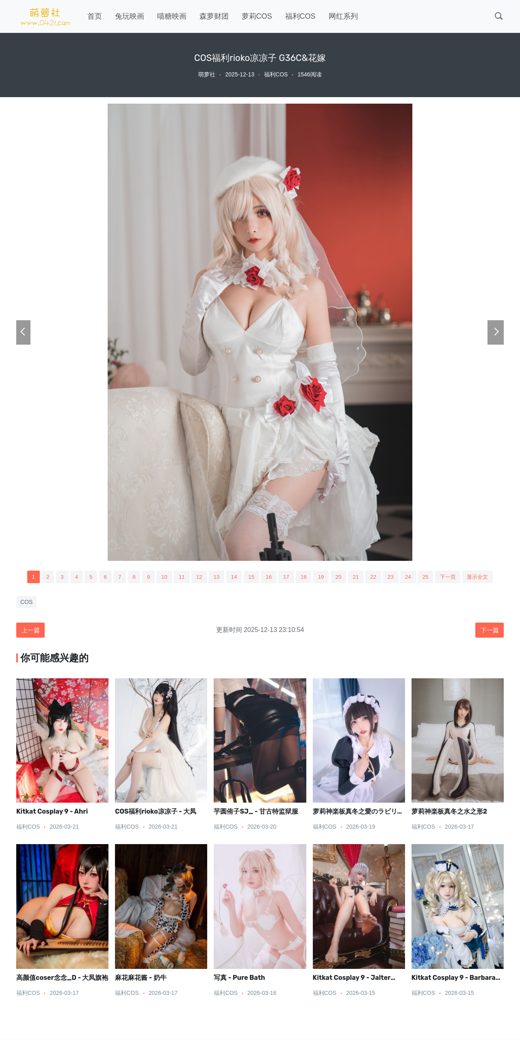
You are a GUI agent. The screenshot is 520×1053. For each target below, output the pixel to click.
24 (413, 577)
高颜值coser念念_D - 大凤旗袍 (62, 979)
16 (268, 577)
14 (232, 577)
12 (196, 577)
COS (26, 602)
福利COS (300, 16)
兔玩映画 (129, 16)
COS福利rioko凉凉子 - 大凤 (155, 812)
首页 (94, 16)
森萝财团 (214, 16)
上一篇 (31, 630)
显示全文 (485, 577)
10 (160, 577)
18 (304, 577)
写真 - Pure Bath (239, 979)
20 (340, 577)
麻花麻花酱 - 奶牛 (140, 979)
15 (250, 577)
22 (376, 577)
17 (286, 577)
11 (178, 577)
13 (214, 577)
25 (430, 577)
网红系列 (343, 16)
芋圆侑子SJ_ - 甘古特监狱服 (256, 812)
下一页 (454, 577)
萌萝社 (206, 74)
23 (394, 577)
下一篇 (488, 630)
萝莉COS (257, 16)
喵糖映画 (171, 16)
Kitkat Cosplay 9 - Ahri (52, 812)
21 (358, 577)
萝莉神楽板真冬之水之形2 (449, 812)
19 (322, 577)
